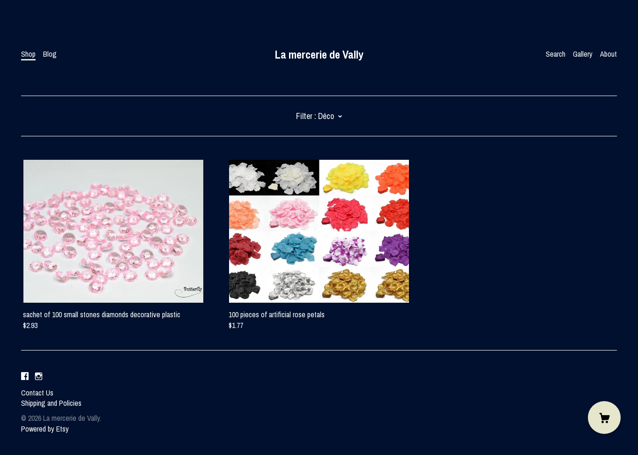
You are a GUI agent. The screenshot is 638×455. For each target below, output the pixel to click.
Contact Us (37, 393)
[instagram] (38, 377)
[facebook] (25, 377)
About (608, 54)
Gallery (583, 54)
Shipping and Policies (51, 403)
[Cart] (604, 417)
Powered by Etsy (45, 429)
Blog (50, 54)
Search (555, 54)
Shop (28, 54)
